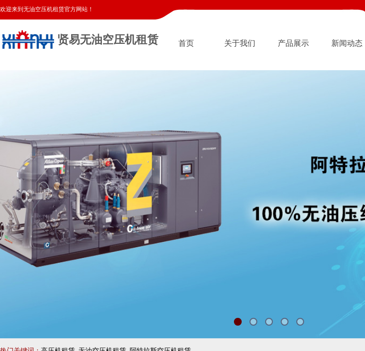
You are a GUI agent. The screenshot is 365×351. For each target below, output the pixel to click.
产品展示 (293, 43)
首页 (186, 43)
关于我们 (239, 43)
